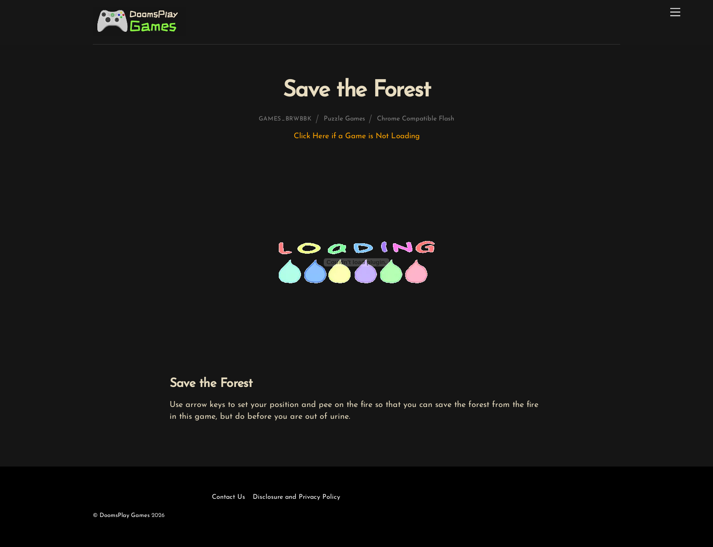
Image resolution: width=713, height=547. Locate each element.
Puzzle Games (344, 118)
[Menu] (675, 12)
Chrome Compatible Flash (415, 118)
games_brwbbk (285, 119)
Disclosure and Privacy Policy (296, 497)
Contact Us (228, 497)
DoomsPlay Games (125, 515)
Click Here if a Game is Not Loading (357, 136)
